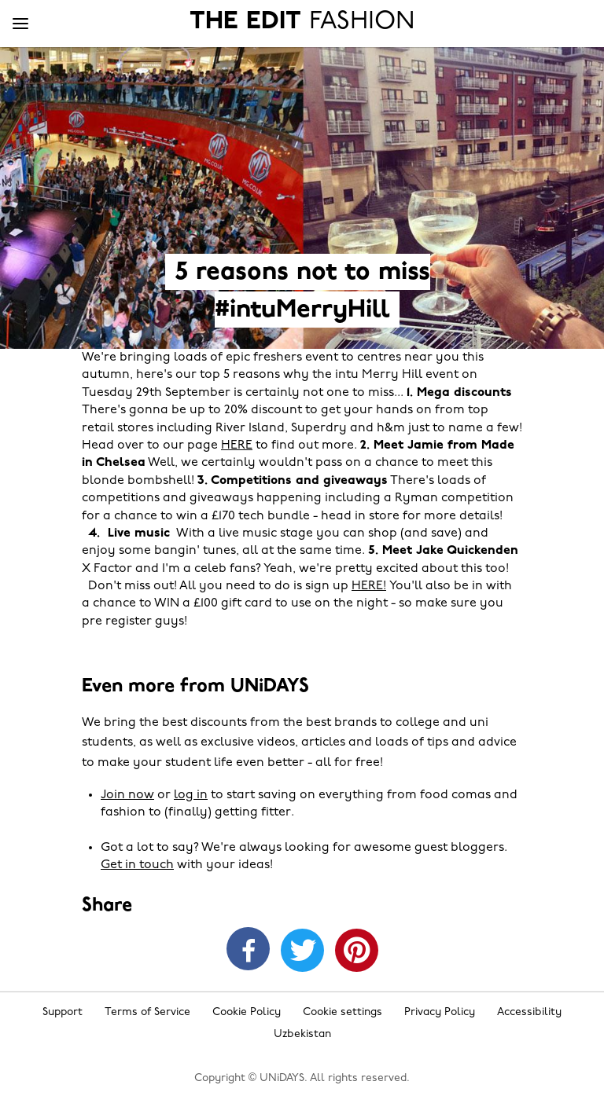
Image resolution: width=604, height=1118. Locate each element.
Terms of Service (147, 1012)
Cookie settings (342, 1012)
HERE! (369, 586)
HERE (236, 445)
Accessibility (529, 1012)
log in (191, 795)
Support (62, 1012)
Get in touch (137, 865)
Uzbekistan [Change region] (302, 1034)
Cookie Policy (246, 1012)
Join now (127, 795)
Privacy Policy (439, 1012)
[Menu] (20, 24)
